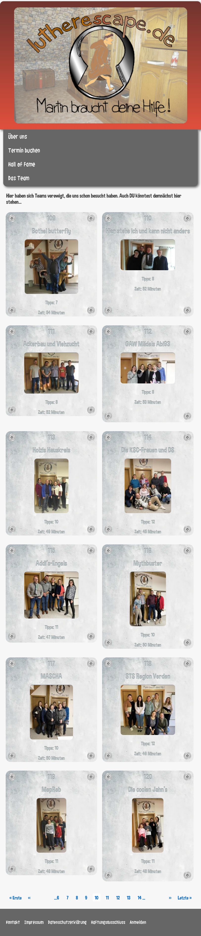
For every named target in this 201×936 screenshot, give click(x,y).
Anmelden (138, 922)
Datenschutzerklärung (67, 922)
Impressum (34, 922)
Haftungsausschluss (108, 922)
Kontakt (13, 922)
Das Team (18, 178)
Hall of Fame (21, 164)
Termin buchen (24, 151)
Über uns (17, 137)
